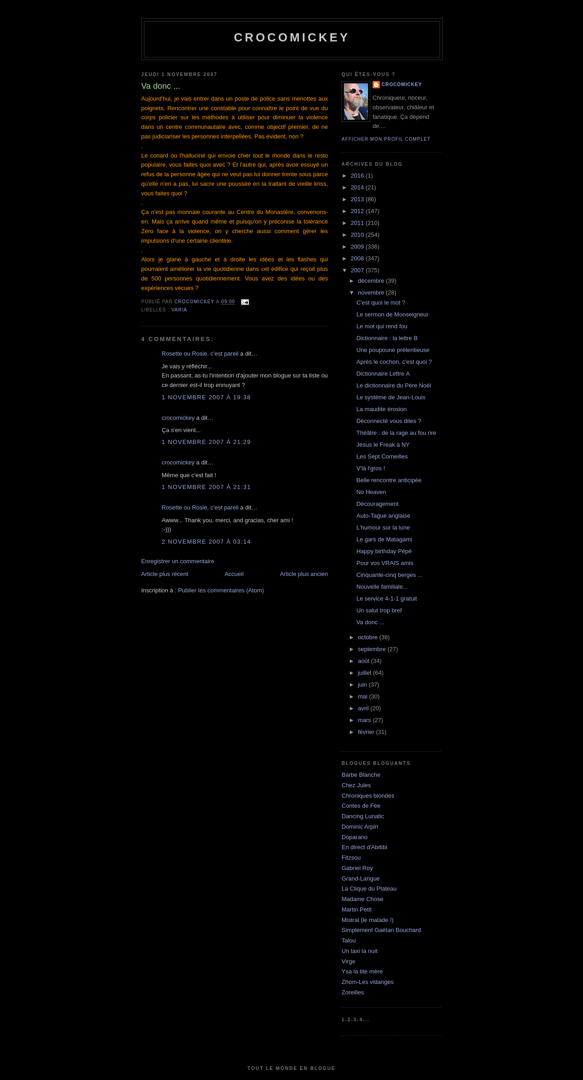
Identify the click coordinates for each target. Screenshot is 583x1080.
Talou (349, 940)
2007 (358, 270)
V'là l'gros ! (370, 468)
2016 (358, 175)
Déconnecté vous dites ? (388, 421)
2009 (358, 246)
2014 (358, 187)
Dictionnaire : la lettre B (386, 338)
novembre (372, 292)
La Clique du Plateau (369, 888)
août (364, 660)
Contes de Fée (361, 805)
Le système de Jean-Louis (390, 397)
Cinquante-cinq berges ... (389, 574)
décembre (372, 280)
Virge (348, 961)
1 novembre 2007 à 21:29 (206, 441)
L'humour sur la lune (382, 527)
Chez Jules (356, 785)
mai (363, 696)
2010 (358, 234)
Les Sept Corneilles (382, 456)
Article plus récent (164, 574)
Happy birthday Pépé (383, 551)
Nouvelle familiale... (382, 586)
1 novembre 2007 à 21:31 (206, 487)
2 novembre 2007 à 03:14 (206, 541)
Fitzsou (351, 857)
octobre (368, 637)
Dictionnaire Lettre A (382, 373)
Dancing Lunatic (363, 816)
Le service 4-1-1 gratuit (386, 598)
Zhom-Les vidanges (368, 981)
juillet (365, 672)
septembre (373, 649)
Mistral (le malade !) (368, 920)
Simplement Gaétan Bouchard (381, 930)
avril (364, 708)
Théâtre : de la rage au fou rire (396, 432)
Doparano (355, 837)
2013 (358, 199)
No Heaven (371, 492)
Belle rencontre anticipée (388, 480)
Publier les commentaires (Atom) (221, 590)
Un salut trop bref (379, 610)
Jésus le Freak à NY (382, 444)
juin (363, 684)
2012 (358, 211)
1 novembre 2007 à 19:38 (206, 397)
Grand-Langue (361, 878)
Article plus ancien (304, 574)
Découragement (377, 503)
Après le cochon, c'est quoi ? (394, 361)
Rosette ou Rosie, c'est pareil (200, 353)
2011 (358, 222)
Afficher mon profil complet (386, 139)
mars (365, 720)
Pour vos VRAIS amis (384, 563)
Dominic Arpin (360, 826)
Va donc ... (370, 622)
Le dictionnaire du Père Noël (393, 385)
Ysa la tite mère (362, 971)
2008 (358, 258)
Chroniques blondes (368, 795)
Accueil (234, 574)
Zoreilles (353, 992)
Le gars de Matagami (384, 539)
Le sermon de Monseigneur (392, 314)
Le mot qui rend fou (381, 326)
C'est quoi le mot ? (380, 302)
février (367, 731)
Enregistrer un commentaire (177, 561)
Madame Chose (363, 899)
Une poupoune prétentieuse (392, 349)
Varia (179, 309)
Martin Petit (357, 909)
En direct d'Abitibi (364, 847)
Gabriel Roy (357, 868)
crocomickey (292, 37)
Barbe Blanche (361, 774)
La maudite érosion (381, 409)
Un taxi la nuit (360, 951)
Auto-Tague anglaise (383, 515)
